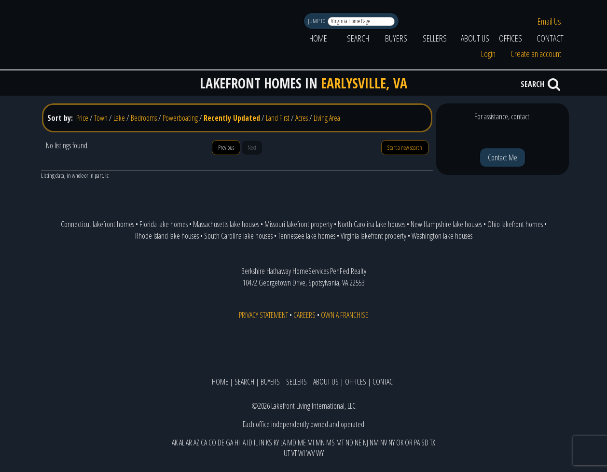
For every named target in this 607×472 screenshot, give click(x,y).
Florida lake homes (163, 224)
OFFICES (510, 38)
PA (417, 442)
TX (432, 442)
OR (409, 442)
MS (330, 442)
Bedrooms (144, 118)
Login (488, 53)
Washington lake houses (442, 235)
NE (358, 442)
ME (302, 442)
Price (82, 118)
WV (310, 453)
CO (212, 442)
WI (301, 453)
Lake (119, 118)
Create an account (535, 53)
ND (349, 442)
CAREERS (304, 315)
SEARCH (358, 38)
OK (399, 442)
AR (189, 442)
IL (256, 442)
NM (374, 442)
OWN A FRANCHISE (344, 315)
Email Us (549, 21)
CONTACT (550, 38)
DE (221, 442)
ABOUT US (475, 38)
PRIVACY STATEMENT (263, 315)
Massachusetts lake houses (226, 224)
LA (283, 442)
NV (383, 442)
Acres (301, 118)
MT (340, 442)
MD (291, 442)
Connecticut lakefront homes (97, 224)
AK (175, 442)
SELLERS (435, 38)
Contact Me (502, 157)
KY (276, 442)
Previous (226, 147)
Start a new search (404, 147)
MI (310, 442)
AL (181, 442)
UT (287, 453)
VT (294, 453)
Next (252, 147)
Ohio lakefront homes (515, 224)
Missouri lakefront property (298, 224)
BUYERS (396, 38)
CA (204, 442)
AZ (196, 442)
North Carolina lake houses (371, 224)
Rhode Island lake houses (167, 235)
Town (101, 118)
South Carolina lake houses (238, 235)
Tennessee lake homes (306, 235)
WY (320, 453)
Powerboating (180, 118)
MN (320, 442)
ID (249, 442)
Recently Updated (232, 118)
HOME (318, 38)
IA (243, 442)
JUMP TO (317, 21)
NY (391, 442)
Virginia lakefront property (373, 235)
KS (269, 442)
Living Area (327, 118)
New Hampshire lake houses (446, 224)
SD (424, 442)
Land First (278, 118)
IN (261, 442)
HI (237, 442)
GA (229, 442)
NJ (365, 442)
